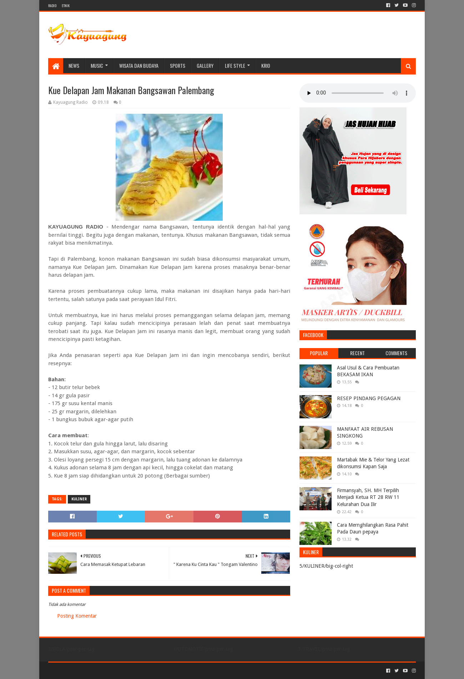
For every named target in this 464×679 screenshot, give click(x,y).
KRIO (265, 65)
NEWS (74, 65)
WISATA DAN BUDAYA (138, 65)
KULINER (79, 499)
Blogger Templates (128, 670)
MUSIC (97, 65)
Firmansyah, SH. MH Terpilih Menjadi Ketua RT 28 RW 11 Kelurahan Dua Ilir (368, 497)
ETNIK (66, 5)
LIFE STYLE (235, 65)
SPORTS (177, 65)
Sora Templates (88, 670)
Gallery (205, 65)
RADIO (52, 5)
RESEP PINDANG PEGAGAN (368, 398)
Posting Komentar (77, 616)
